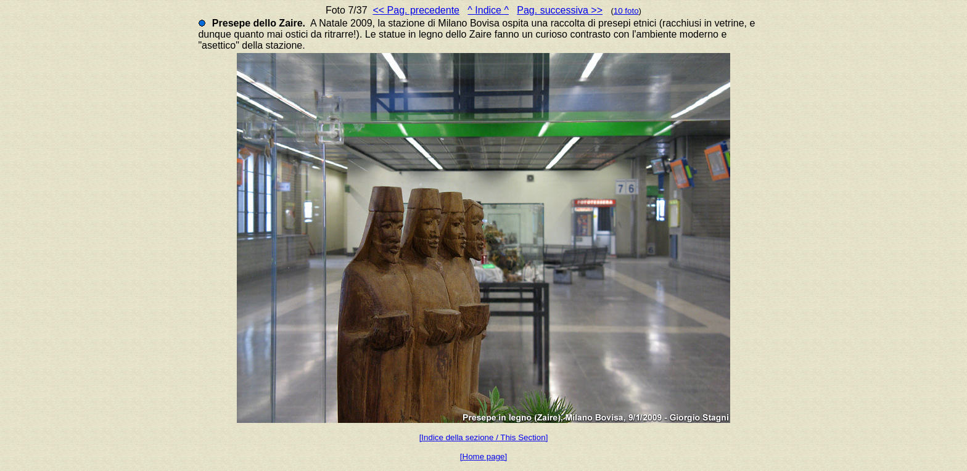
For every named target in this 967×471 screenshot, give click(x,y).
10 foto (626, 10)
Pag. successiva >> (560, 10)
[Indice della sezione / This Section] (483, 437)
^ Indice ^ (488, 10)
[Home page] (483, 456)
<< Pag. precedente (415, 10)
